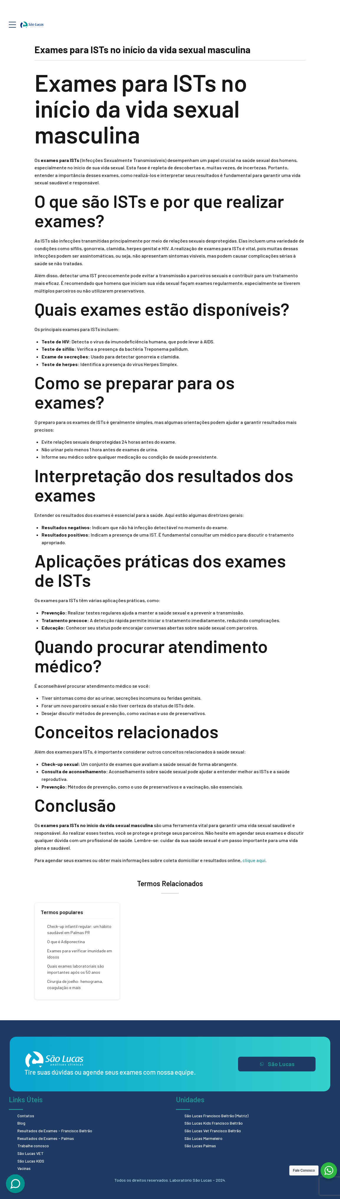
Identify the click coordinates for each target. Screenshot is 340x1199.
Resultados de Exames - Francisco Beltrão (56, 1130)
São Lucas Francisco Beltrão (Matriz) (217, 1115)
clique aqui (253, 860)
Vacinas (24, 1167)
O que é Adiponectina (66, 941)
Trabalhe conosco (33, 1145)
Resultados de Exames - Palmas (46, 1137)
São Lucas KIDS (31, 1160)
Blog (21, 1122)
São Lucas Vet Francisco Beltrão (213, 1130)
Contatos (25, 1115)
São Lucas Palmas (201, 1145)
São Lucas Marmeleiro (204, 1137)
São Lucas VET (31, 1152)
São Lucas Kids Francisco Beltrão (214, 1122)
